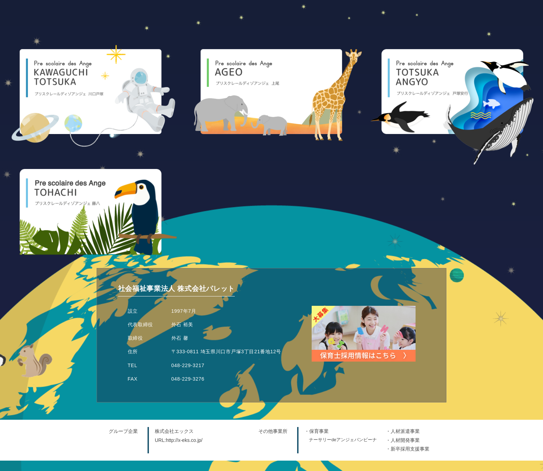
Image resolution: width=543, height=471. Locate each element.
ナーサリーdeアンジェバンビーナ (343, 439)
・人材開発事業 (403, 440)
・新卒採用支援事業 (407, 449)
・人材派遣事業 (403, 431)
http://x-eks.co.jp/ (184, 440)
